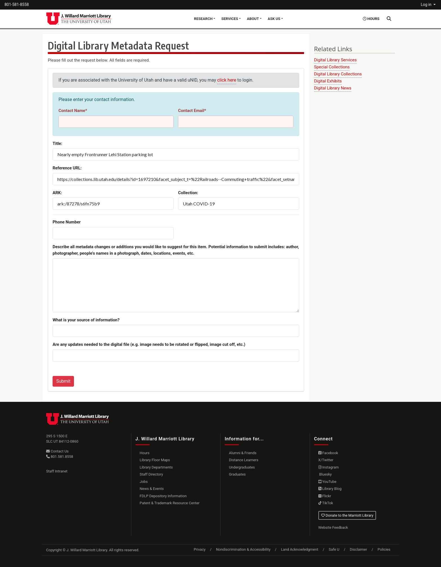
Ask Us (274, 19)
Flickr (324, 496)
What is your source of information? (86, 319)
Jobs (144, 481)
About (253, 19)
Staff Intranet (57, 471)
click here (226, 80)
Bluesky (325, 474)
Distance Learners (243, 460)
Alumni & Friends (242, 453)
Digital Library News (333, 88)
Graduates (237, 474)
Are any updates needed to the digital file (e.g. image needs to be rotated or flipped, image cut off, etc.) (149, 344)
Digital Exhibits (328, 81)
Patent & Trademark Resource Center (170, 503)
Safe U (334, 549)
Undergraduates (242, 467)
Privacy (200, 549)
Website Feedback (333, 527)
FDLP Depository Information (163, 496)
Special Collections (332, 67)
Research (203, 19)
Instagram (328, 467)
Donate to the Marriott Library (347, 515)
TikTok (325, 503)
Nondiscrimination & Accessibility (243, 549)
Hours (145, 453)
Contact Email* (192, 110)
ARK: (57, 192)
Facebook (328, 453)
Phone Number (67, 222)
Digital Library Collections (338, 74)
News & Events (152, 489)
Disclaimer (358, 549)
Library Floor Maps (155, 460)
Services (229, 19)
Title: (57, 143)
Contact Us (57, 451)
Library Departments (156, 467)
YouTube (327, 481)
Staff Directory (151, 474)
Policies (384, 549)
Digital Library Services (335, 59)
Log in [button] (426, 4)
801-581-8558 (16, 4)
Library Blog (330, 489)
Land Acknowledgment (299, 549)
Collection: (188, 192)
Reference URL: (67, 168)
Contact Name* (72, 110)
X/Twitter (326, 460)
